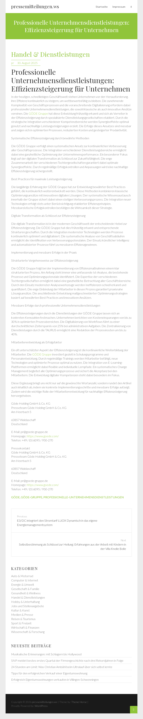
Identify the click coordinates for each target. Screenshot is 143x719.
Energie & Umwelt (22, 584)
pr (12, 63)
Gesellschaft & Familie (25, 589)
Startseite (102, 6)
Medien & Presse (22, 614)
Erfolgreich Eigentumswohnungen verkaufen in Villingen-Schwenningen (55, 679)
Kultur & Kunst (20, 610)
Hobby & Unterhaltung (25, 601)
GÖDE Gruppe (38, 113)
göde (15, 497)
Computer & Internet (24, 580)
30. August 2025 (27, 63)
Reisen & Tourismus (23, 619)
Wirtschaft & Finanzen (25, 627)
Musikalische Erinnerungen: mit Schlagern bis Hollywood (46, 654)
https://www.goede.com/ (43, 436)
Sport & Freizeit (21, 623)
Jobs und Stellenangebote (27, 606)
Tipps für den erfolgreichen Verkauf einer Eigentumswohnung (49, 673)
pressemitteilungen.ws (35, 6)
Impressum (118, 6)
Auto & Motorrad (22, 576)
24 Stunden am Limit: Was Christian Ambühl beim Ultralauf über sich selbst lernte (61, 667)
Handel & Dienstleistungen (50, 54)
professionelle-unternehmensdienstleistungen (83, 497)
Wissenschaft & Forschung (28, 631)
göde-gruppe (31, 497)
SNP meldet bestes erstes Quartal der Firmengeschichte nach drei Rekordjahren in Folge (67, 660)
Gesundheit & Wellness (26, 593)
